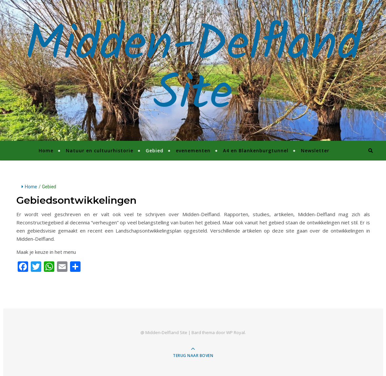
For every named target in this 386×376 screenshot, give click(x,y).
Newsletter (315, 150)
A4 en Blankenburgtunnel (255, 150)
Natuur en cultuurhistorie (99, 150)
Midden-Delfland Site (193, 70)
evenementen (193, 150)
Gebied (154, 150)
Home (46, 150)
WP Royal (235, 332)
